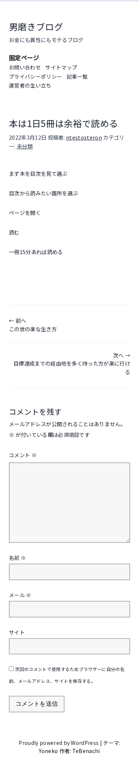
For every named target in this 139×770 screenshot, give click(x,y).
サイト (17, 632)
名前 (17, 557)
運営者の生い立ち (30, 85)
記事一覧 (77, 76)
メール (20, 595)
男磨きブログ (36, 26)
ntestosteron (84, 137)
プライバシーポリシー (35, 76)
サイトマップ (61, 67)
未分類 (25, 146)
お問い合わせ (25, 67)
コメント (23, 455)
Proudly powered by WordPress (59, 742)
